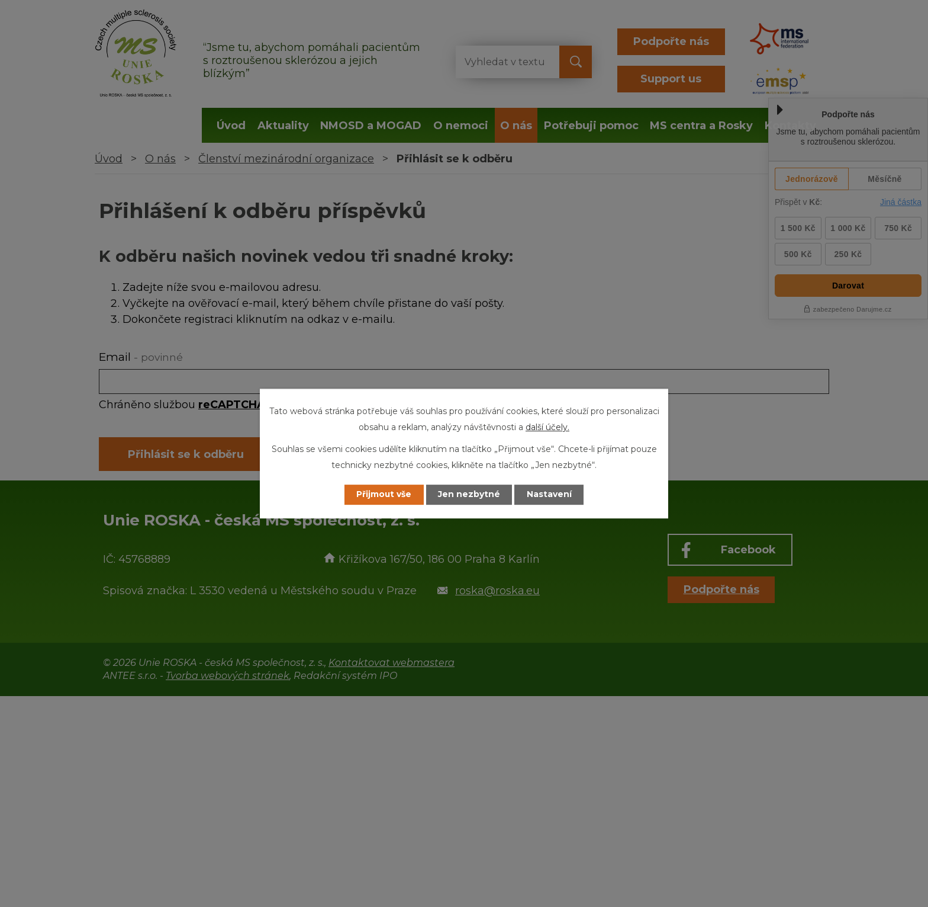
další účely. (547, 427)
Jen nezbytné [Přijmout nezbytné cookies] (470, 494)
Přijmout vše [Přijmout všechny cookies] (383, 494)
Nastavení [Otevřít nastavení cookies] (550, 494)
